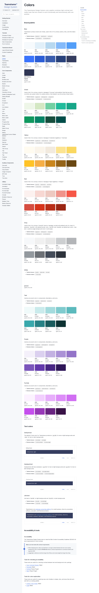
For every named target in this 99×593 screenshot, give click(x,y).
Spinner (4, 142)
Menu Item (5, 115)
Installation (5, 23)
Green (82, 13)
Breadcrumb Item (6, 81)
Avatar (4, 75)
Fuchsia (83, 27)
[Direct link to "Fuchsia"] (30, 383)
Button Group (5, 86)
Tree (3, 176)
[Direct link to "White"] (29, 270)
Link (3, 111)
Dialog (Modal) (6, 96)
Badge (3, 77)
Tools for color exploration (87, 42)
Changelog (5, 29)
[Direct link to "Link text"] (30, 495)
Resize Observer (6, 203)
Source (42, 458)
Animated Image (6, 184)
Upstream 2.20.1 (15, 10)
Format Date (5, 190)
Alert (3, 73)
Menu (3, 113)
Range (4, 130)
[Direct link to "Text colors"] (34, 426)
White (82, 21)
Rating (3, 132)
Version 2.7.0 (6, 10)
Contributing (5, 27)
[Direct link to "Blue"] (28, 29)
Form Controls (6, 44)
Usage (4, 25)
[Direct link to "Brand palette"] (36, 23)
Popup (4, 199)
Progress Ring (6, 124)
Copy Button (5, 169)
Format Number (6, 192)
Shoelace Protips (6, 35)
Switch (4, 146)
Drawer (4, 100)
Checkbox (4, 90)
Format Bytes (5, 188)
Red (82, 17)
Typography (5, 60)
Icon (3, 105)
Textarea (4, 157)
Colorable (28, 567)
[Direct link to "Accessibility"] (33, 537)
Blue (82, 11)
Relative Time (5, 201)
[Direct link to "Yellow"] (29, 135)
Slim (68, 458)
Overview (4, 20)
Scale (27, 585)
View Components (7, 42)
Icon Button (5, 107)
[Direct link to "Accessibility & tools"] (40, 530)
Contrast (28, 569)
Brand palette (83, 9)
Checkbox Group (6, 92)
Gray (82, 19)
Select (3, 138)
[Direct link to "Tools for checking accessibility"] (44, 559)
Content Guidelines (7, 52)
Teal (82, 23)
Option (4, 120)
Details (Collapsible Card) (8, 94)
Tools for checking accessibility (88, 40)
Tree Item (4, 178)
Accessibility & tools (84, 36)
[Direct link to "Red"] (28, 179)
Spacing (4, 62)
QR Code (4, 174)
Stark (27, 571)
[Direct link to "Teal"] (28, 295)
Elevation (4, 65)
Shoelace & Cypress (7, 39)
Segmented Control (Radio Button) (9, 135)
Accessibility (84, 38)
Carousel (4, 165)
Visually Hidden (6, 205)
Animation (4, 186)
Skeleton (4, 140)
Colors (4, 58)
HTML (63, 458)
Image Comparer (6, 171)
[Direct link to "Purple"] (29, 339)
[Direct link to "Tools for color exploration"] (41, 576)
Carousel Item (5, 167)
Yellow (82, 15)
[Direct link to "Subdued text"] (34, 464)
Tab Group (5, 148)
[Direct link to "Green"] (29, 89)
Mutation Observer (7, 197)
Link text (83, 35)
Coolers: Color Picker (32, 583)
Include (4, 195)
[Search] (11, 14)
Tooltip (4, 159)
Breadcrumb (5, 79)
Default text (84, 31)
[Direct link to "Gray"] (28, 223)
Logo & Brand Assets (7, 50)
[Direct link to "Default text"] (33, 433)
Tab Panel (4, 153)
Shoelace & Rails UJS (8, 37)
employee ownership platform (43, 509)
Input (3, 109)
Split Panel (5, 144)
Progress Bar (5, 122)
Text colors (83, 29)
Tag (3, 155)
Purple (82, 25)
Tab (3, 150)
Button (4, 83)
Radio (3, 126)
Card (3, 88)
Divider (4, 98)
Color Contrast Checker (32, 565)
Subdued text (84, 33)
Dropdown (5, 103)
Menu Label (5, 117)
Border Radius (6, 67)
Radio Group (5, 128)
